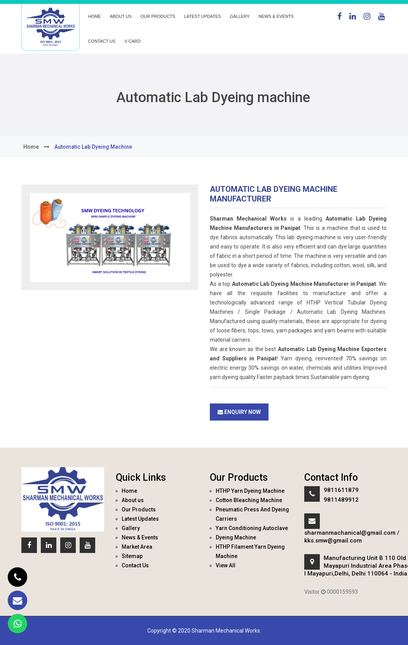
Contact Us (102, 41)
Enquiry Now (239, 412)
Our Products (158, 16)
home (31, 147)
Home (94, 16)
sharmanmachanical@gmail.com (350, 532)
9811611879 (341, 490)
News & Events (275, 16)
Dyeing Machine (236, 537)
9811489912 (341, 499)
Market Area (137, 547)
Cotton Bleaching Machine (249, 500)
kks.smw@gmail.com (333, 540)
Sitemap (132, 556)
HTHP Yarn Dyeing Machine (250, 491)
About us (121, 16)
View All (225, 565)
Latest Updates (202, 16)
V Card (132, 41)
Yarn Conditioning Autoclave (252, 528)
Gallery (240, 16)
